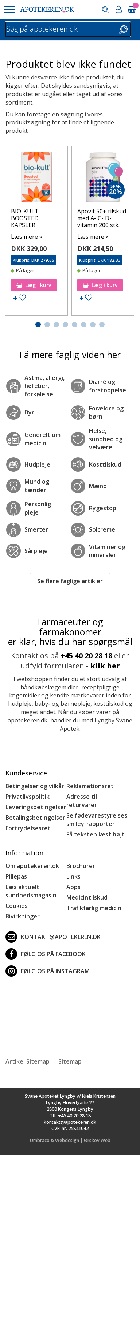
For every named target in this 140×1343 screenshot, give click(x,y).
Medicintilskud (87, 897)
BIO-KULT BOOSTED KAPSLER (25, 218)
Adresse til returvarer (81, 801)
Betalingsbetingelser (35, 818)
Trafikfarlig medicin (93, 908)
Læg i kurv (33, 285)
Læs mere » (26, 237)
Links (73, 876)
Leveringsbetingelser (35, 807)
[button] (9, 9)
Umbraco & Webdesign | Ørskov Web (70, 1140)
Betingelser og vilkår (34, 786)
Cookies (16, 906)
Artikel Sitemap (27, 1061)
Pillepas (16, 876)
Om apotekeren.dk (32, 866)
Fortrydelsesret (28, 828)
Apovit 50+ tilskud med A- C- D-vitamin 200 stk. (101, 218)
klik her (105, 666)
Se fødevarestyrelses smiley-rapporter (96, 819)
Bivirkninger (22, 916)
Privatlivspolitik (27, 797)
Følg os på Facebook (45, 954)
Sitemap (70, 1061)
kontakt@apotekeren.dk (53, 937)
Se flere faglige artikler (70, 581)
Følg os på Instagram (47, 971)
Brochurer (80, 866)
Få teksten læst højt (95, 834)
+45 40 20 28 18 (86, 655)
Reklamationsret (90, 786)
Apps (73, 887)
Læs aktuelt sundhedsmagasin (31, 891)
